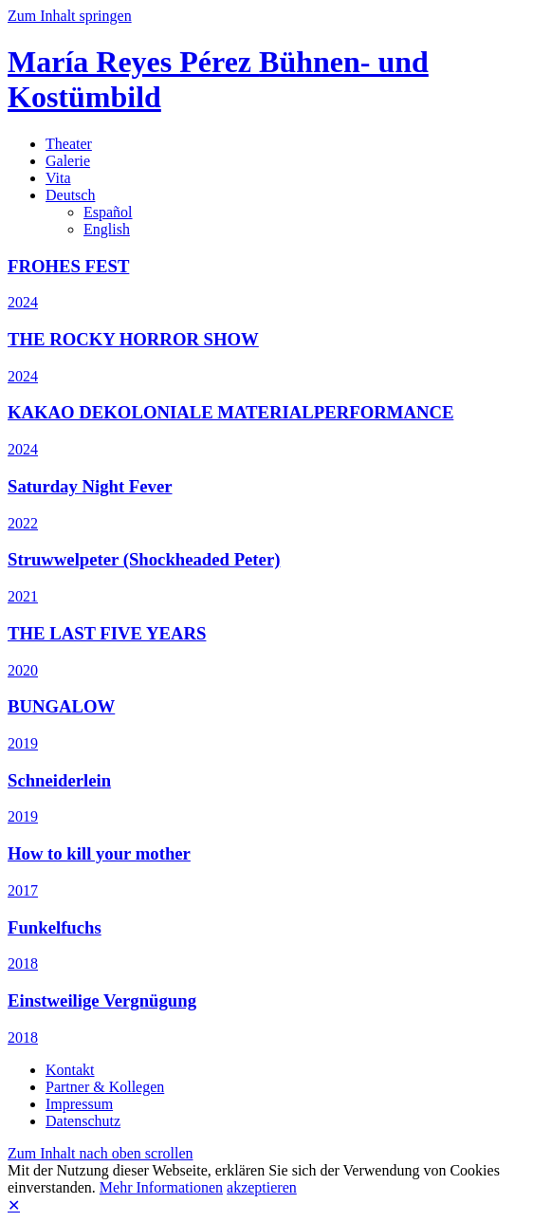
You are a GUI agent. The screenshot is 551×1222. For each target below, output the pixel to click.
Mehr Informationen (161, 1187)
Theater (69, 144)
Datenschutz (83, 1121)
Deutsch (70, 195)
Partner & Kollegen (105, 1087)
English (106, 229)
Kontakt (70, 1070)
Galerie (68, 161)
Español (108, 212)
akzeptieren (262, 1187)
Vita (58, 178)
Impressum (79, 1104)
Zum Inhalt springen (70, 16)
